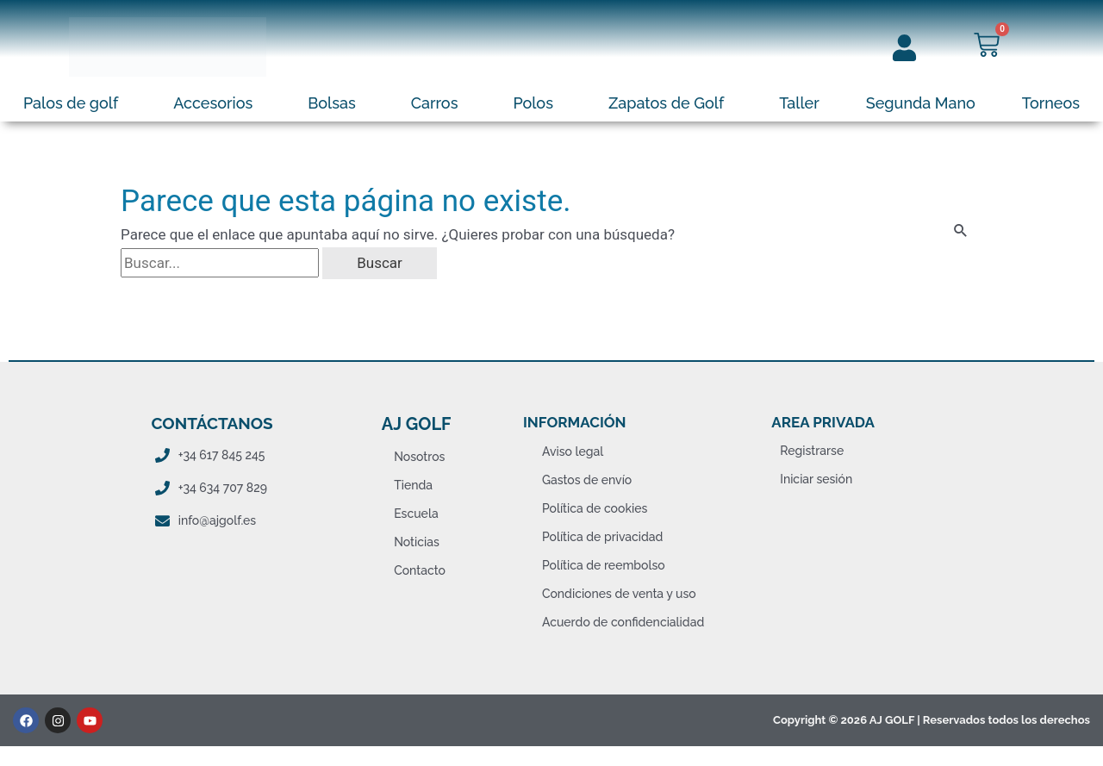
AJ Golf (417, 424)
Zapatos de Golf (666, 103)
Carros (434, 103)
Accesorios (212, 103)
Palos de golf (70, 103)
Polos (533, 103)
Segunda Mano (920, 103)
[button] (75, 103)
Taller (799, 103)
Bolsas (332, 103)
